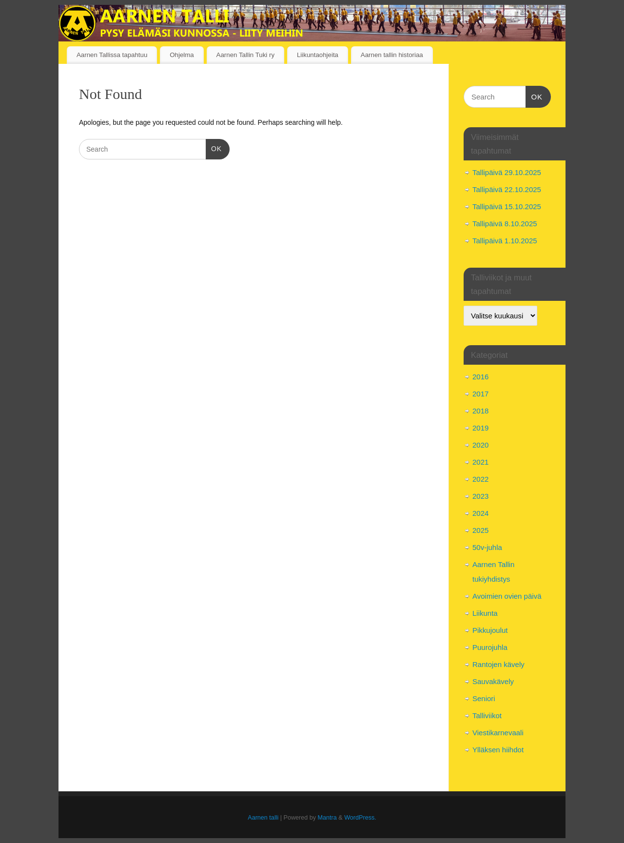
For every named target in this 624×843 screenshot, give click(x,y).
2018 (480, 411)
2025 (480, 530)
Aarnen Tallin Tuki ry (245, 55)
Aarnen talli (263, 817)
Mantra (327, 817)
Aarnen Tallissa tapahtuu (112, 55)
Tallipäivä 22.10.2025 (506, 189)
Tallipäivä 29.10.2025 (506, 172)
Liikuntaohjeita (317, 55)
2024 (480, 513)
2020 (480, 445)
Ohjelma (182, 55)
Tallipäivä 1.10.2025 (504, 240)
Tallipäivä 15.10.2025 (506, 206)
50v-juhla (487, 547)
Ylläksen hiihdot (498, 749)
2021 (480, 462)
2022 (480, 479)
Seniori (483, 698)
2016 (480, 376)
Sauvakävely (493, 681)
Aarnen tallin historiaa (392, 55)
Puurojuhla (489, 647)
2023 (480, 496)
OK (214, 148)
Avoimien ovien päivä (506, 596)
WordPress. (360, 817)
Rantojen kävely (498, 664)
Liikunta (485, 613)
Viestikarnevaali (498, 732)
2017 (480, 394)
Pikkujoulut (490, 630)
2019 (480, 428)
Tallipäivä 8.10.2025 (504, 223)
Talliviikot (487, 715)
